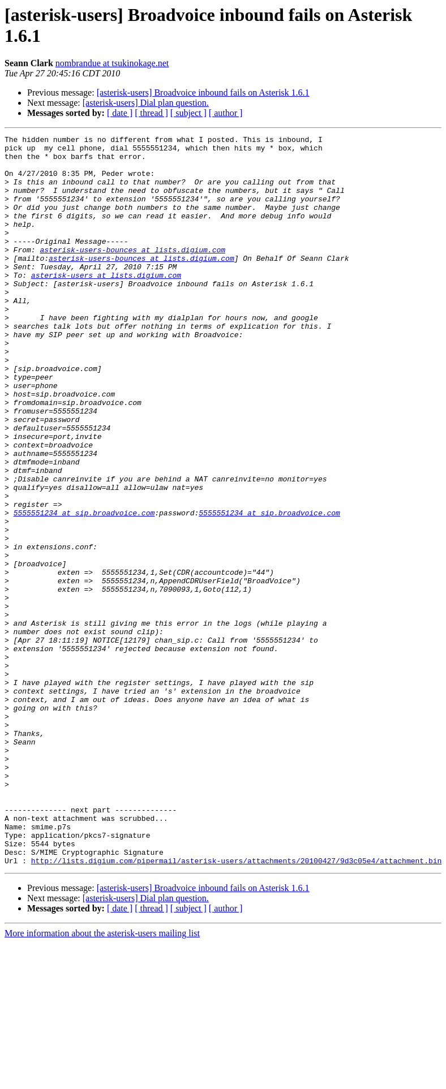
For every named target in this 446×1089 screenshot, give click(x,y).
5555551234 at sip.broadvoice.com (84, 589)
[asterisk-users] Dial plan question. (146, 102)
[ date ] (119, 113)
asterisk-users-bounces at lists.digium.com (132, 273)
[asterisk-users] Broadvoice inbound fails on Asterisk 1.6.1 (203, 92)
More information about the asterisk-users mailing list (102, 1079)
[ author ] (226, 113)
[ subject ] (188, 113)
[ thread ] (151, 113)
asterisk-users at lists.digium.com (106, 304)
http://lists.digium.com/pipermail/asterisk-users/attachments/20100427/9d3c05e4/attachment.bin (236, 1006)
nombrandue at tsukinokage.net (112, 63)
